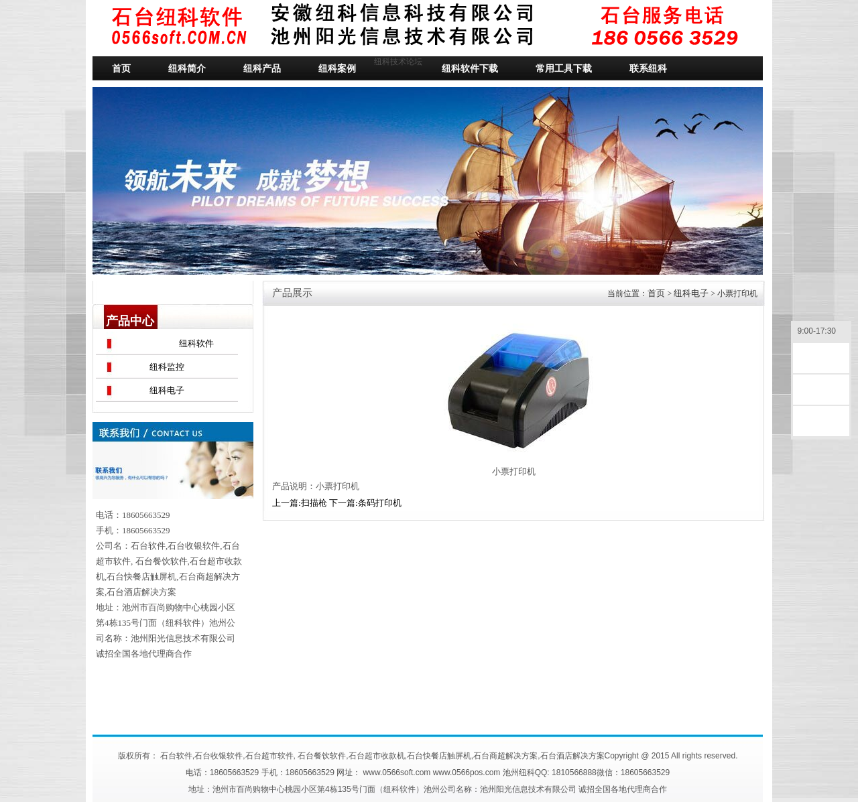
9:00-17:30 (821, 332)
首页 (656, 293)
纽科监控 (166, 367)
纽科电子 (166, 390)
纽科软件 (196, 343)
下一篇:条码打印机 (365, 503)
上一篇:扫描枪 (299, 503)
